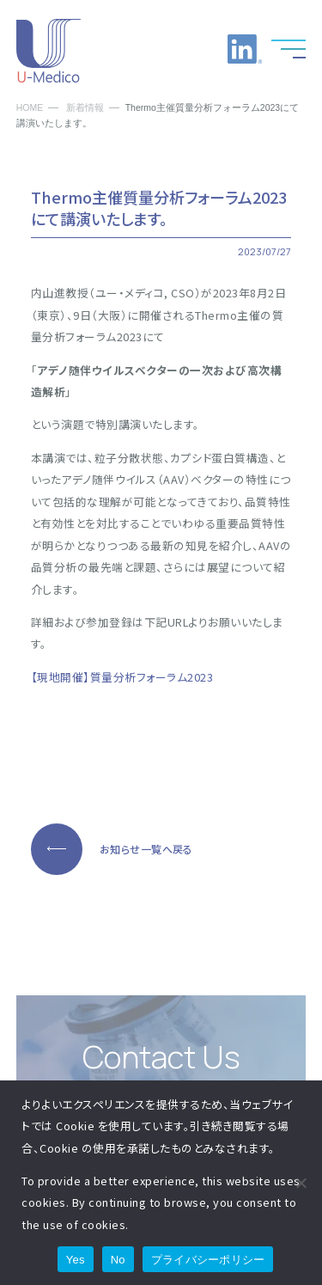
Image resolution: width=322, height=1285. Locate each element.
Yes (75, 1259)
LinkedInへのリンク (245, 49)
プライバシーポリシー (208, 1259)
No (118, 1259)
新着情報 (85, 108)
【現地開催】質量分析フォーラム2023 (122, 677)
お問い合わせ (202, 49)
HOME (30, 108)
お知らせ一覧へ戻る (146, 848)
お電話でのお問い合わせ (159, 49)
